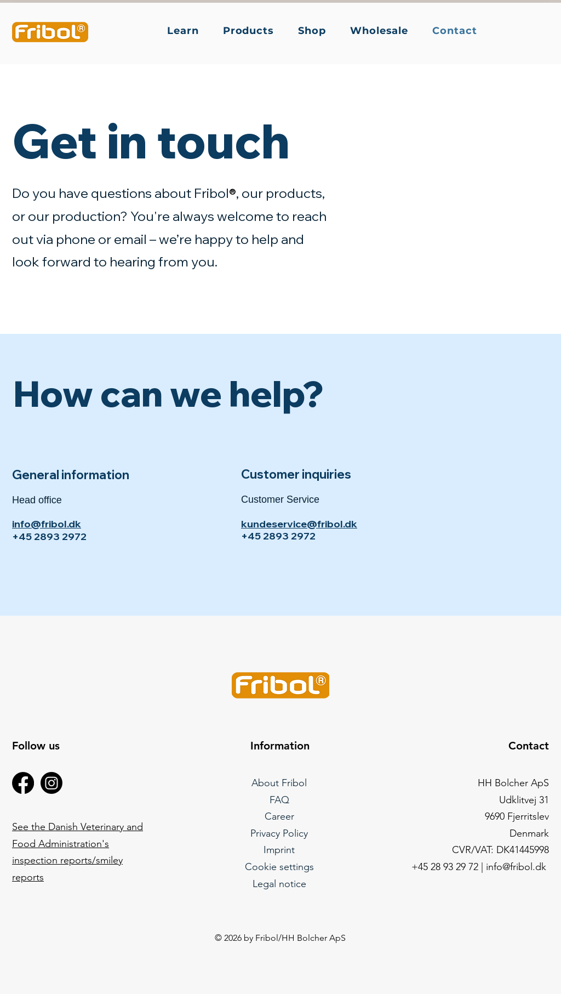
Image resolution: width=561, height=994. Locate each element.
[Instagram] (51, 783)
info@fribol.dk (46, 524)
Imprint (279, 850)
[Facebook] (23, 783)
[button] (187, 30)
